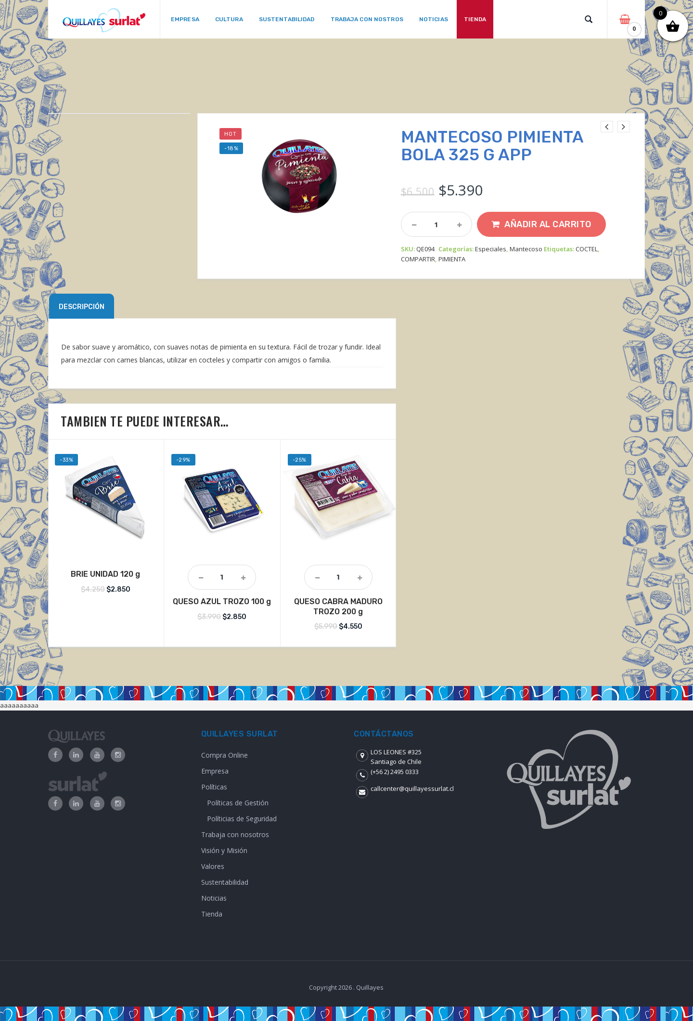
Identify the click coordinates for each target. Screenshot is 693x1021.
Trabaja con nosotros (235, 834)
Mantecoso (526, 249)
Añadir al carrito (547, 224)
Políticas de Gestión (238, 802)
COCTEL (587, 249)
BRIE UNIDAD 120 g (105, 574)
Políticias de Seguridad (242, 818)
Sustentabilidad (224, 882)
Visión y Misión (224, 850)
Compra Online (224, 755)
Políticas (214, 786)
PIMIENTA (451, 259)
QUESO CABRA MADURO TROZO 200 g (338, 606)
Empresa (215, 770)
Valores (212, 866)
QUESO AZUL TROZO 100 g (222, 601)
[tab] (81, 306)
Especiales (490, 249)
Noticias (214, 898)
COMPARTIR (418, 259)
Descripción (81, 307)
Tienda (211, 913)
